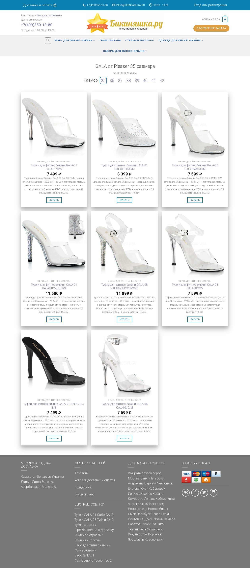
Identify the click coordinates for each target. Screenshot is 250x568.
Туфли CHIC (105, 520)
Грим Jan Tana (110, 40)
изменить (54, 15)
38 (128, 80)
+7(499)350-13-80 (36, 24)
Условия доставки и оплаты (94, 480)
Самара (169, 519)
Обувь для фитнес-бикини (74, 40)
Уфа (143, 529)
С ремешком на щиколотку (94, 530)
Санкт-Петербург (152, 478)
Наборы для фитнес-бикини (125, 51)
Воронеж (155, 534)
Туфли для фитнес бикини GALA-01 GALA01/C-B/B (53, 405)
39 (137, 80)
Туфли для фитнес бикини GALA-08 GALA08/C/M (195, 286)
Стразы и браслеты (139, 40)
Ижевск (146, 494)
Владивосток (137, 534)
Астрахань (136, 483)
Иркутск (134, 494)
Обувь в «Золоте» (87, 540)
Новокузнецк (137, 509)
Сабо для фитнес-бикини (92, 545)
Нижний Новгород (151, 504)
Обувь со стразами (88, 535)
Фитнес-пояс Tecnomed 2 (93, 560)
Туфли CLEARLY (85, 525)
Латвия (26, 482)
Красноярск (153, 539)
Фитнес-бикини (85, 550)
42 (162, 80)
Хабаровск (157, 488)
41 (154, 80)
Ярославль (136, 539)
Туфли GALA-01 (85, 515)
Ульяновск (155, 529)
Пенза (156, 514)
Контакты (81, 473)
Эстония (48, 482)
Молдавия (49, 487)
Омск (132, 514)
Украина (58, 476)
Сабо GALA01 (84, 555)
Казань (158, 494)
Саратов (134, 524)
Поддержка (82, 487)
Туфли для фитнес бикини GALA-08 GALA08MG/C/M (195, 167)
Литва (36, 482)
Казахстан (28, 476)
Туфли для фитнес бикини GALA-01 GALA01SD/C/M (124, 167)
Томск (146, 524)
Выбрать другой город (144, 473)
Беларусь (44, 476)
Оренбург (144, 514)
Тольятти (157, 524)
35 (103, 80)
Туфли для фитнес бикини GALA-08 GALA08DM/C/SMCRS (124, 286)
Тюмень (134, 529)
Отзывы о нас (84, 494)
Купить (54, 200)
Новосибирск (158, 509)
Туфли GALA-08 (85, 520)
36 (112, 80)
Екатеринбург (138, 488)
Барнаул (150, 483)
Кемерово (135, 499)
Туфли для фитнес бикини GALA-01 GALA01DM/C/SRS (54, 286)
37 (120, 80)
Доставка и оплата (40, 5)
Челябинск (165, 483)
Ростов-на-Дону (140, 519)
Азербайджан (31, 487)
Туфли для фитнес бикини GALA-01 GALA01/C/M (54, 167)
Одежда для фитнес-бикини (180, 40)
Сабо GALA (105, 515)
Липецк (149, 499)
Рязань (158, 519)
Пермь (166, 514)
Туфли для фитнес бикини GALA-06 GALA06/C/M (124, 405)
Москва (42, 15)
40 (145, 80)
